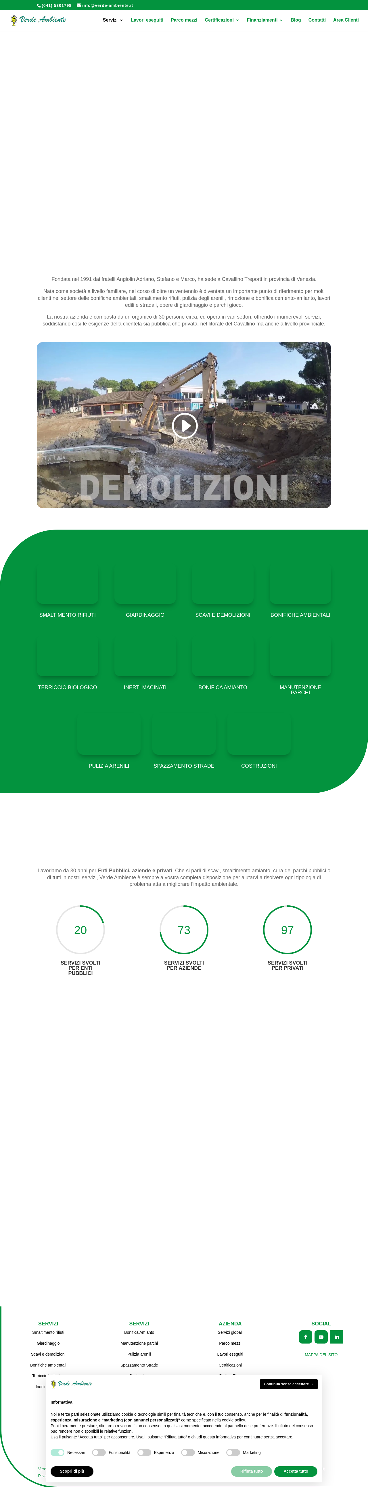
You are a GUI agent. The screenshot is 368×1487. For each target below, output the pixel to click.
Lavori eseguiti (147, 20)
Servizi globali (230, 1331)
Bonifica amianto (222, 687)
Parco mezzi (184, 20)
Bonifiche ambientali (300, 615)
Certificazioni (219, 20)
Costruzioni (259, 766)
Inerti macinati (145, 687)
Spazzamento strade (184, 766)
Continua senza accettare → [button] (289, 1384)
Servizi (110, 20)
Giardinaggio (145, 615)
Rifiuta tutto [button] (251, 1471)
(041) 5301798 (57, 5)
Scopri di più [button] (72, 1471)
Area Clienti (346, 20)
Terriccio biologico (67, 687)
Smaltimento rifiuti (67, 615)
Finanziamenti (262, 20)
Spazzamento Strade (139, 1364)
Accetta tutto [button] (295, 1471)
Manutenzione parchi (300, 690)
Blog (296, 20)
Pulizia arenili (109, 766)
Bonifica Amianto (139, 1331)
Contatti (317, 20)
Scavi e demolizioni (222, 615)
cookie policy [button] (233, 1420)
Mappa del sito (321, 1353)
